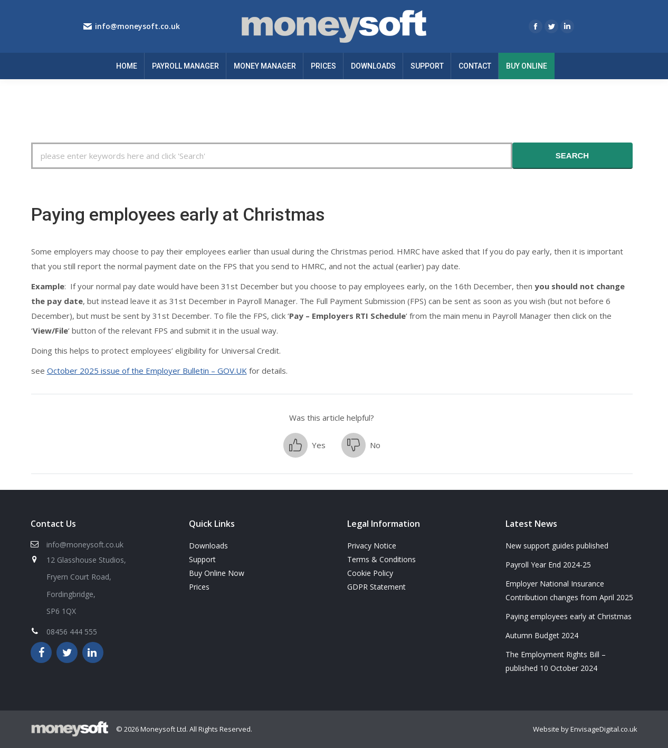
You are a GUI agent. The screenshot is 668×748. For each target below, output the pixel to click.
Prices (199, 587)
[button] (304, 445)
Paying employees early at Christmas (568, 616)
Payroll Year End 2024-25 (548, 565)
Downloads (208, 546)
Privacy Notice (371, 546)
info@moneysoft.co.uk (137, 26)
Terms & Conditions (381, 559)
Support (202, 559)
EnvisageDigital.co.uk (603, 729)
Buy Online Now (216, 573)
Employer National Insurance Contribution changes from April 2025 (569, 590)
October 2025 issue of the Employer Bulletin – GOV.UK (147, 370)
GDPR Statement (376, 587)
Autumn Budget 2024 (541, 635)
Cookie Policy (370, 573)
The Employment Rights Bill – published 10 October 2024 (555, 661)
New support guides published (556, 546)
